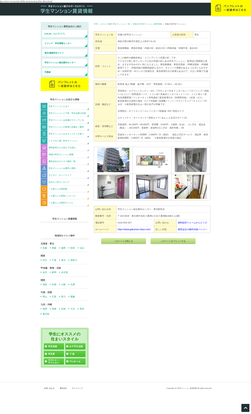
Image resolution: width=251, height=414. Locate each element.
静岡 (54, 272)
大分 (72, 309)
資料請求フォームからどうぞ (192, 222)
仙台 (82, 248)
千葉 (54, 260)
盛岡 (63, 248)
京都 (54, 284)
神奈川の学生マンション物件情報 (147, 24)
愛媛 (72, 296)
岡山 (45, 296)
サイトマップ (77, 388)
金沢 (45, 272)
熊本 (82, 309)
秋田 (72, 248)
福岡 (45, 309)
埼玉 (45, 260)
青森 (54, 248)
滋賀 (45, 284)
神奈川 (73, 260)
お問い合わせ (49, 388)
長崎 (54, 309)
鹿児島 (46, 314)
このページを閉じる (123, 241)
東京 (63, 260)
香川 (63, 296)
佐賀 (63, 309)
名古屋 (64, 272)
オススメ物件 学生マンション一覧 (115, 24)
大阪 (63, 284)
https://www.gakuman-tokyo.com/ (134, 229)
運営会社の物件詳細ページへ (192, 229)
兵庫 (72, 284)
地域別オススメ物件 (65, 235)
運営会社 (63, 388)
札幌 (45, 248)
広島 (54, 296)
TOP (96, 24)
